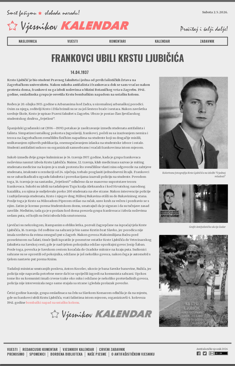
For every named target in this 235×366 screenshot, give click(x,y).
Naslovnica (28, 41)
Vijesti (72, 41)
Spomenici (37, 354)
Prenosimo (15, 354)
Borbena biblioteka (66, 354)
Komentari (117, 41)
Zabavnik (207, 41)
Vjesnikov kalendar (78, 349)
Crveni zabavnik (112, 349)
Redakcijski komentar (40, 349)
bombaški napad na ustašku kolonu (52, 302)
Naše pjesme (96, 354)
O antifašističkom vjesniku (133, 354)
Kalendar (162, 41)
